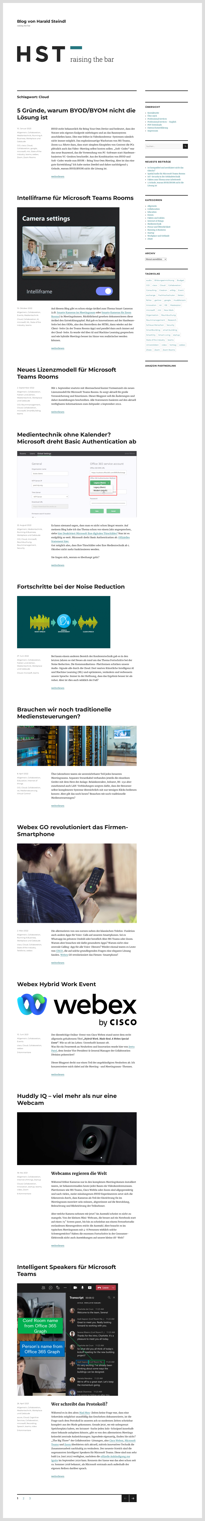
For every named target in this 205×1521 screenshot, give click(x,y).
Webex (64, 954)
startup (31, 1187)
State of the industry (26, 947)
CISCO (59, 950)
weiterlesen (57, 176)
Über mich (152, 116)
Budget (180, 280)
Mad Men (84, 1412)
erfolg (172, 290)
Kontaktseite (153, 113)
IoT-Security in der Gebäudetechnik (163, 176)
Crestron (163, 290)
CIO (18, 145)
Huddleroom (180, 300)
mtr (28, 151)
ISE (165, 305)
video (19, 1189)
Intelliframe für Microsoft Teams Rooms (75, 197)
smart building (170, 330)
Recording (31, 1423)
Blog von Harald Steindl (41, 21)
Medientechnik (24, 135)
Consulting (151, 290)
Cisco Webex (116, 1440)
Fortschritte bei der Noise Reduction (71, 586)
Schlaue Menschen (155, 325)
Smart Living (164, 335)
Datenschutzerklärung (157, 128)
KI (38, 319)
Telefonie (21, 950)
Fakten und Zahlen (26, 395)
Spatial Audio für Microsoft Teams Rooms (166, 174)
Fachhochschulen (166, 295)
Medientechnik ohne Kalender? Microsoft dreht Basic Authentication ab (76, 438)
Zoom (19, 157)
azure (19, 1417)
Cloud (29, 145)
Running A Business (26, 532)
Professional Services (157, 119)
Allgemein (22, 132)
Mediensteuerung (28, 790)
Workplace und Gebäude (28, 535)
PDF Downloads (154, 125)
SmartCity (150, 335)
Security (21, 548)
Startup (37, 1180)
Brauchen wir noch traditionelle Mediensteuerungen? (64, 713)
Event (181, 290)
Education (22, 780)
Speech (20, 1426)
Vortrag (173, 345)
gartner (157, 300)
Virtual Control (24, 793)
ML (28, 322)
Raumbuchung (24, 542)
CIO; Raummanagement (28, 404)
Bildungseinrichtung (164, 280)
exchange (150, 295)
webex (35, 154)
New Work (169, 310)
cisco (23, 145)
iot (18, 790)
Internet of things (25, 1180)
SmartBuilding (34, 410)
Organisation (152, 315)
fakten (181, 295)
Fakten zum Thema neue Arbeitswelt (164, 179)
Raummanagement (26, 545)
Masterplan (175, 305)
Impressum (152, 131)
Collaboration (34, 132)
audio (149, 280)
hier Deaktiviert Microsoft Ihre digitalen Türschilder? (88, 533)
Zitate (150, 239)
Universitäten (152, 345)
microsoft (21, 151)
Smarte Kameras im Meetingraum (76, 312)
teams (28, 154)
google (33, 148)
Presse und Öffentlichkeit (158, 227)
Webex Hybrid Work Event (56, 984)
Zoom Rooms (29, 157)
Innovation (22, 1187)
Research (172, 320)
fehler (149, 300)
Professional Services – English (161, 122)
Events (20, 315)
